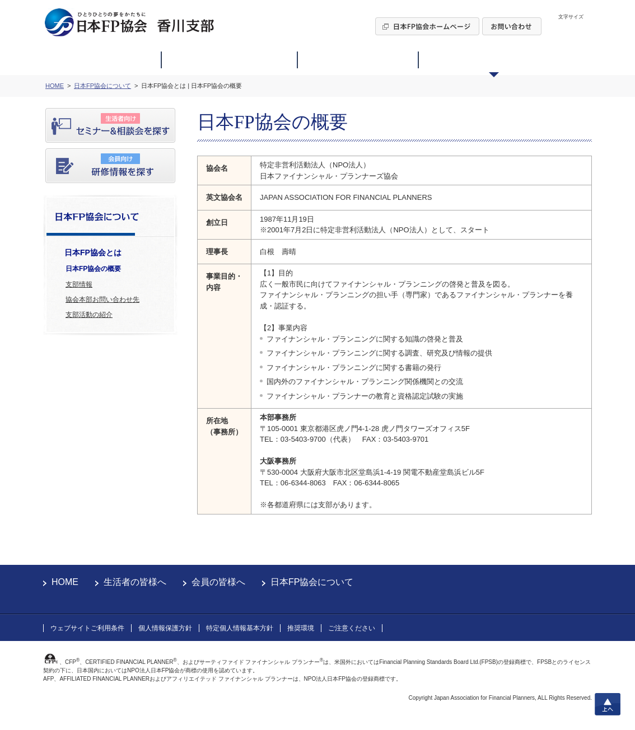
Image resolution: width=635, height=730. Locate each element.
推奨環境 (300, 628)
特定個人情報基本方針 (239, 628)
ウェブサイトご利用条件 (87, 628)
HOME (65, 582)
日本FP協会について (311, 582)
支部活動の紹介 (89, 315)
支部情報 (79, 284)
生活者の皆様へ (135, 582)
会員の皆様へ (218, 582)
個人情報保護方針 (165, 628)
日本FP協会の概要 (93, 269)
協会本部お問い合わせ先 (102, 299)
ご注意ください (351, 628)
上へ (607, 704)
